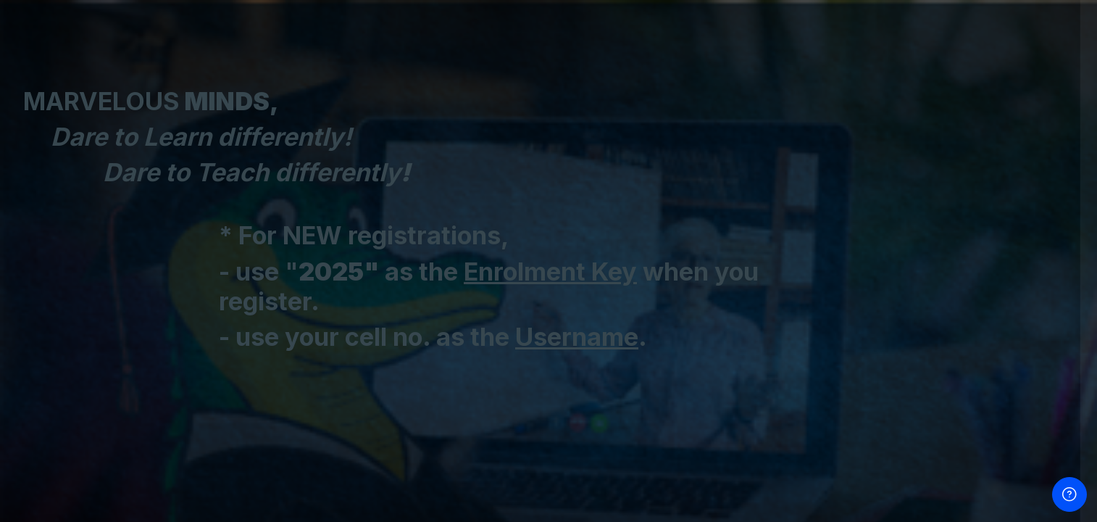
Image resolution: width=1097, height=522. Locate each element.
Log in (944, 309)
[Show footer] (1069, 494)
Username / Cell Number (877, 131)
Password (839, 202)
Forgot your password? (1030, 269)
